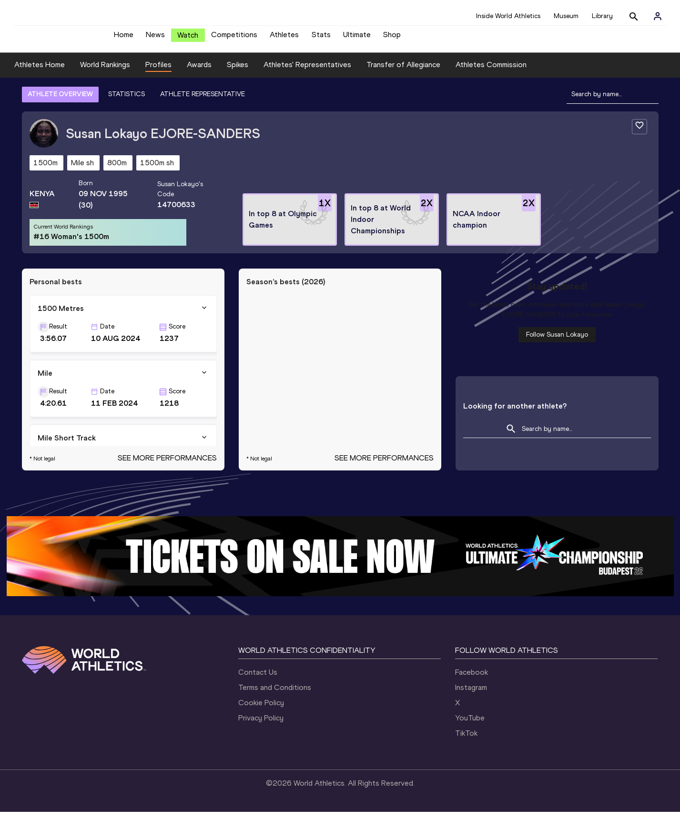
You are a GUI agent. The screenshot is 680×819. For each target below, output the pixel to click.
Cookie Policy (261, 709)
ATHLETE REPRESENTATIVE (202, 101)
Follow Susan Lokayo (557, 342)
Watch (187, 38)
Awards (199, 71)
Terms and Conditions (274, 694)
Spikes (237, 71)
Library (602, 16)
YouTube (470, 724)
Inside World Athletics (508, 16)
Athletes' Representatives (307, 71)
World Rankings (105, 71)
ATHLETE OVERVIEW (60, 101)
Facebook (471, 679)
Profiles (158, 71)
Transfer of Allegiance (403, 71)
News (155, 38)
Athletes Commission (491, 71)
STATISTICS (126, 101)
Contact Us (257, 679)
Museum (566, 16)
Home (123, 38)
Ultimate (357, 38)
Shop (392, 38)
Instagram (471, 694)
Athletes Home (39, 71)
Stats (321, 38)
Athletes (284, 38)
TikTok (466, 740)
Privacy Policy (261, 724)
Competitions (234, 38)
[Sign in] (657, 16)
